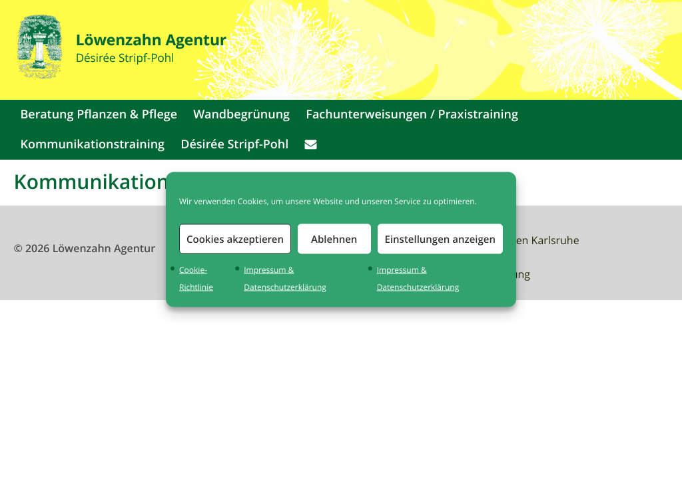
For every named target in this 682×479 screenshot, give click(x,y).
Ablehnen (334, 238)
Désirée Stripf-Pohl (234, 144)
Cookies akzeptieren (235, 238)
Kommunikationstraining (92, 144)
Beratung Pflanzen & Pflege (98, 114)
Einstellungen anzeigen (440, 238)
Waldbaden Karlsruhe (525, 240)
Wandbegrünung (241, 114)
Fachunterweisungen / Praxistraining (412, 114)
